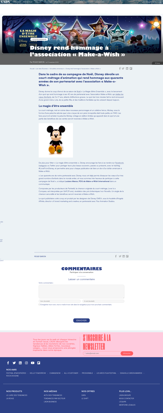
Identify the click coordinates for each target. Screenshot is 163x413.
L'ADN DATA (89, 2)
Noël (79, 91)
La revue (10, 398)
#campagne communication (59, 39)
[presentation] (81, 314)
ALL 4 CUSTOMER (71, 373)
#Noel (84, 39)
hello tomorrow (38, 373)
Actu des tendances (53, 395)
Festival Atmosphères (16, 373)
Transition (48, 2)
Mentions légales (127, 405)
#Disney (75, 39)
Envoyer (81, 322)
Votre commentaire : (46, 283)
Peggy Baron (38, 62)
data (84, 395)
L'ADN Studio (59, 2)
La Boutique (99, 2)
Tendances (16, 2)
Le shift (85, 398)
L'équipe (122, 402)
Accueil (32, 68)
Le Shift (69, 2)
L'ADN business (50, 402)
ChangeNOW (55, 373)
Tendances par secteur (54, 398)
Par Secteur (27, 2)
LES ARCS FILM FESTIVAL (106, 373)
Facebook (119, 163)
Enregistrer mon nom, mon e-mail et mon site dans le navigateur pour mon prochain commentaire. (76, 306)
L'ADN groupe (125, 395)
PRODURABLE (87, 373)
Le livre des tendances (16, 395)
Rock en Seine (12, 376)
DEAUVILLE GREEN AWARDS (131, 373)
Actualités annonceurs (39, 39)
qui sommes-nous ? (150, 2)
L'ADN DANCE (78, 2)
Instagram (43, 165)
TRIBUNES (38, 2)
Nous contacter (126, 398)
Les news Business (42, 68)
